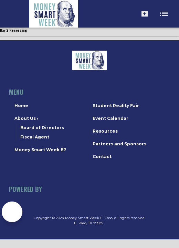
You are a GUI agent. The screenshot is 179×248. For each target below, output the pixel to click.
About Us (26, 118)
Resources (105, 131)
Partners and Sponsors (119, 143)
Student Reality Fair (116, 105)
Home (21, 105)
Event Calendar (110, 118)
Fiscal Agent (34, 137)
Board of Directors (42, 127)
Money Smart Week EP (40, 149)
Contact (102, 156)
